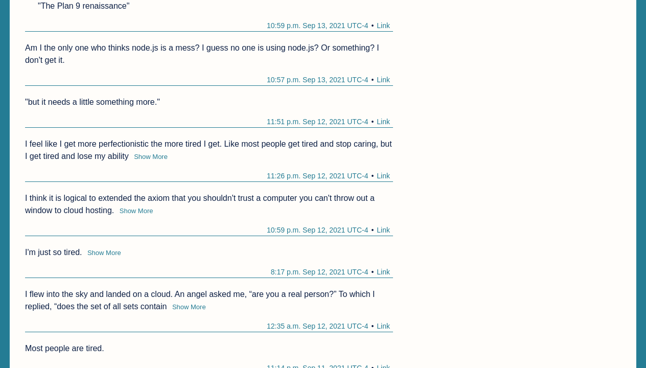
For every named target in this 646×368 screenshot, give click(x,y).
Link (383, 25)
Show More (151, 156)
